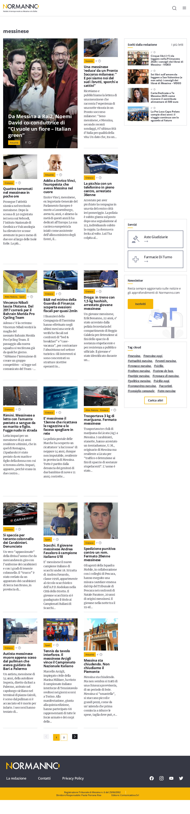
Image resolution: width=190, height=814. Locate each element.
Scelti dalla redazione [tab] (142, 45)
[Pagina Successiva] (75, 736)
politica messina (140, 381)
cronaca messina (140, 366)
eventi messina (166, 361)
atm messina (167, 391)
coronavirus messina (143, 386)
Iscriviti (140, 304)
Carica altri (155, 400)
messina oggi (153, 356)
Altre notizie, (11, 296)
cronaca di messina (166, 376)
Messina (135, 356)
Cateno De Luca (164, 371)
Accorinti (166, 386)
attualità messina (141, 361)
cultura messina (140, 371)
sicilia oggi (162, 381)
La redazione (16, 778)
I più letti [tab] (177, 45)
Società (89, 60)
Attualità (14, 142)
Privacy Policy (73, 778)
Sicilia (159, 366)
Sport (22, 296)
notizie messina (139, 376)
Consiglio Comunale (142, 391)
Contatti (44, 778)
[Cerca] (174, 8)
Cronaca (9, 182)
